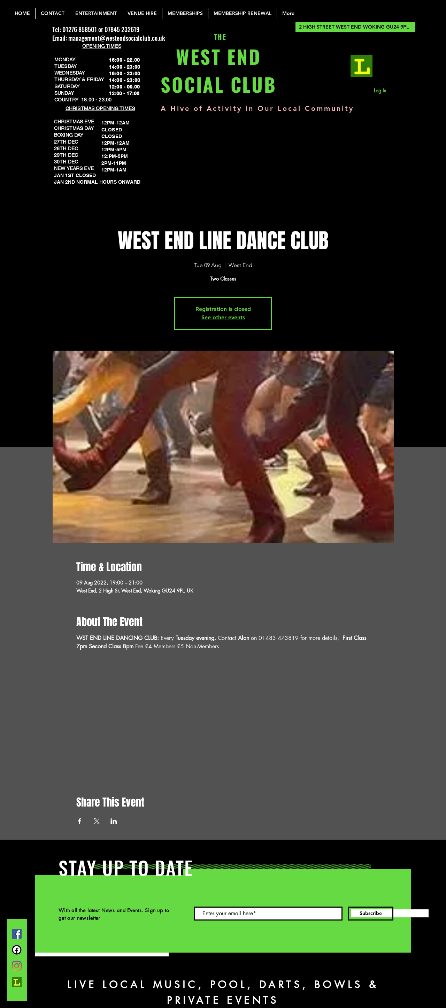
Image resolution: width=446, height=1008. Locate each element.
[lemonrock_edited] (361, 66)
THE (218, 37)
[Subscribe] (370, 914)
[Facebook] (17, 934)
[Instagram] (17, 966)
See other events (223, 317)
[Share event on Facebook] (79, 821)
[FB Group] (17, 950)
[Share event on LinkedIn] (113, 821)
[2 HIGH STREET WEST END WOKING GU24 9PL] (355, 27)
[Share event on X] (96, 821)
